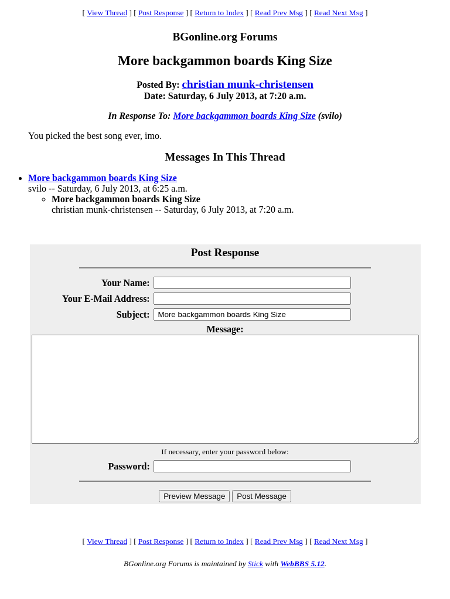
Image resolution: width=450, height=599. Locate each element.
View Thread (107, 12)
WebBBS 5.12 (302, 584)
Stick (255, 584)
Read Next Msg (338, 12)
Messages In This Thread (225, 157)
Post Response (160, 12)
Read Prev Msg (279, 12)
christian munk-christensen (247, 84)
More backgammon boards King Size (244, 116)
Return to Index (219, 12)
